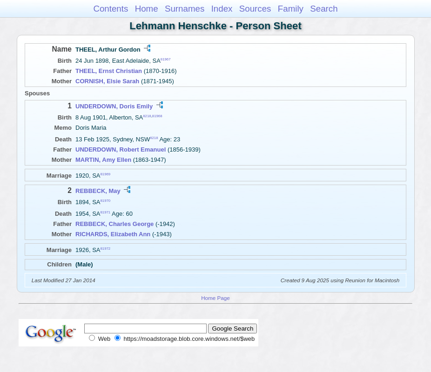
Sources (255, 8)
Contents (110, 8)
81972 (106, 248)
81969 (106, 174)
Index (222, 8)
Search (323, 8)
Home (146, 8)
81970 (106, 201)
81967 (166, 59)
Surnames (184, 8)
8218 (147, 116)
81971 (106, 212)
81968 (157, 116)
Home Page (215, 298)
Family (290, 8)
